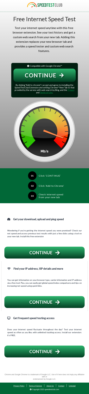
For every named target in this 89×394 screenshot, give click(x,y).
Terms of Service (35, 386)
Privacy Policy (18, 386)
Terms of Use (46, 92)
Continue (44, 75)
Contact (61, 386)
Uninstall (72, 386)
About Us (50, 386)
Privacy (71, 90)
